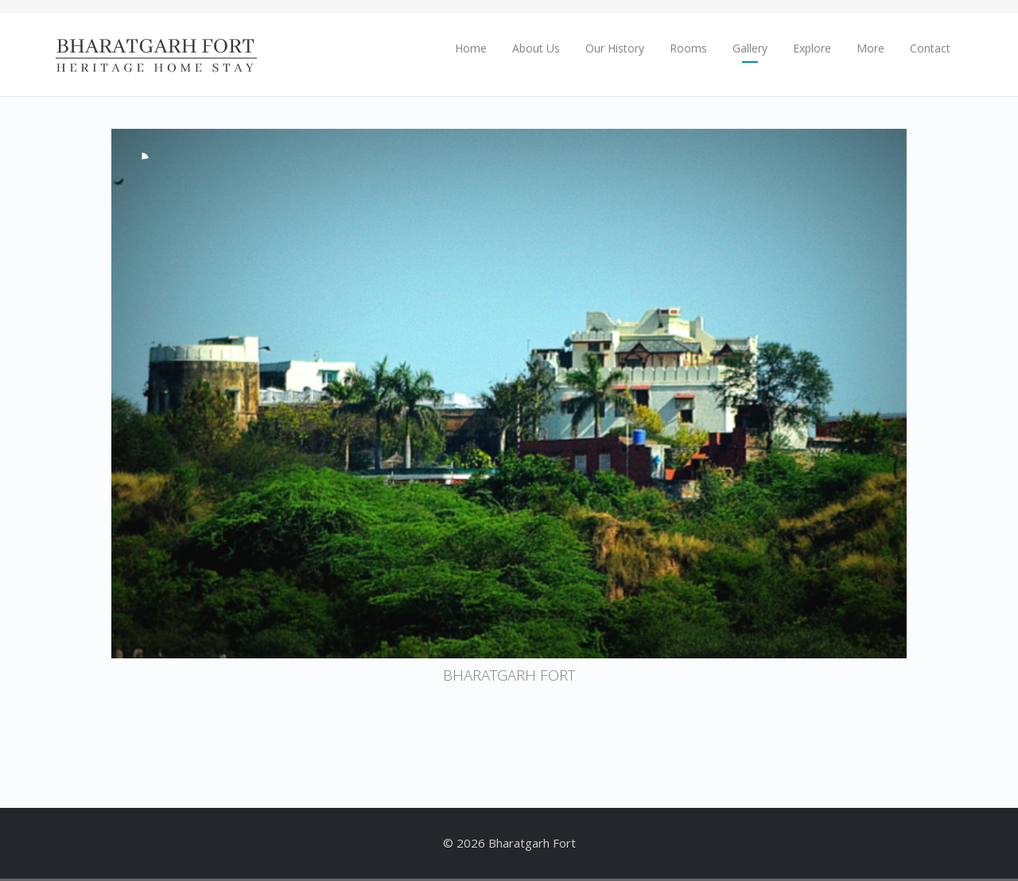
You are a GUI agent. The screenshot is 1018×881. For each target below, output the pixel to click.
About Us (536, 48)
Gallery (749, 48)
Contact (930, 48)
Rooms (688, 48)
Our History (614, 48)
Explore (812, 48)
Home (471, 48)
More (870, 48)
